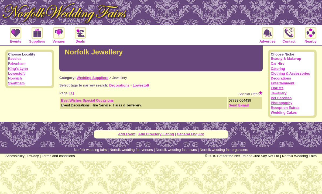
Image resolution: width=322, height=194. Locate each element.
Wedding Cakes (284, 112)
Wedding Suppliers (92, 78)
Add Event (126, 134)
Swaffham (16, 83)
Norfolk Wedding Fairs (299, 156)
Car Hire (278, 63)
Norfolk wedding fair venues (131, 150)
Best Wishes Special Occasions (87, 100)
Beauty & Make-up (286, 59)
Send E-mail (239, 105)
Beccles (14, 59)
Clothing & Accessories (290, 73)
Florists (277, 88)
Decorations (119, 85)
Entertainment (282, 83)
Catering (278, 69)
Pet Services (281, 98)
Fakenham (16, 63)
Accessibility (15, 156)
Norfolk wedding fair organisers (224, 150)
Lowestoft (141, 85)
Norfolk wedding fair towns (176, 150)
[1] (72, 93)
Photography (281, 103)
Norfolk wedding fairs (90, 150)
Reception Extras (285, 108)
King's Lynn (18, 69)
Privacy (33, 156)
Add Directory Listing (156, 134)
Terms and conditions (58, 156)
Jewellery (279, 93)
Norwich (15, 78)
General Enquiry (190, 134)
